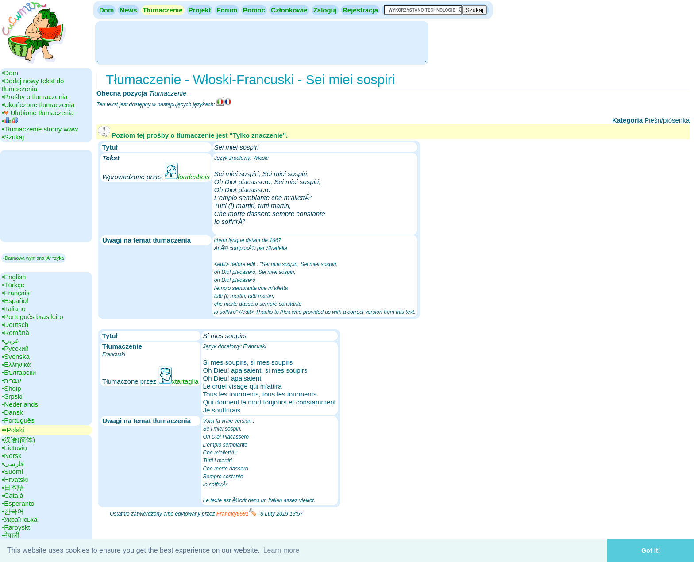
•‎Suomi (12, 471)
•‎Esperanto (18, 503)
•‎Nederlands (20, 404)
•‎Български (19, 372)
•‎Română (15, 332)
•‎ (10, 121)
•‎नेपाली (10, 535)
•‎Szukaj (13, 137)
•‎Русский (15, 348)
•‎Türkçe (13, 285)
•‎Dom (10, 73)
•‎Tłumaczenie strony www (40, 129)
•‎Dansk (12, 412)
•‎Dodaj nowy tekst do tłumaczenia (33, 84)
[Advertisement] (261, 42)
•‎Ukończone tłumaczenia (38, 104)
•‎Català (12, 495)
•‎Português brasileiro (32, 316)
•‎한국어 (13, 511)
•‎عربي (10, 340)
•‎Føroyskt (16, 527)
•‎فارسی (13, 463)
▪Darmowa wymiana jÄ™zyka (33, 258)
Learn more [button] (281, 550)
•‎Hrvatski (15, 479)
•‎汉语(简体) (18, 439)
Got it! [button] (650, 550)
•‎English (14, 277)
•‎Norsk (11, 455)
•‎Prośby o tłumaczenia (35, 96)
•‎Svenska (16, 356)
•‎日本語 (13, 487)
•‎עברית (11, 380)
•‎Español (15, 300)
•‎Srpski (12, 396)
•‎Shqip (11, 388)
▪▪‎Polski (13, 430)
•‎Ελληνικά (16, 364)
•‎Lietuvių (14, 447)
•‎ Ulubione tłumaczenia (38, 112)
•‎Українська (19, 519)
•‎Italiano (14, 308)
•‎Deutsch (15, 324)
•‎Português (18, 420)
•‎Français (16, 292)
